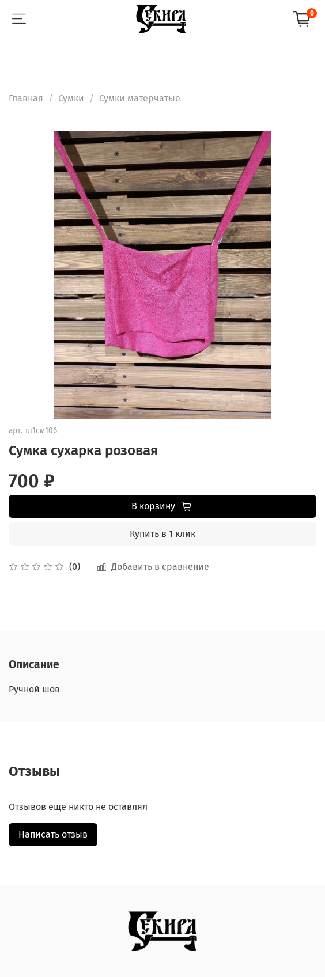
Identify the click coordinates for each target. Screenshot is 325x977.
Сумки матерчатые (139, 98)
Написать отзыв (53, 834)
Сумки (71, 98)
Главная (26, 98)
